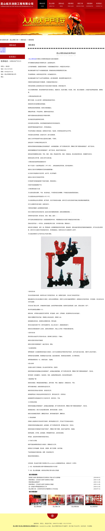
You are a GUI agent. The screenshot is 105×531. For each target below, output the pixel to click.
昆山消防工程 (14, 40)
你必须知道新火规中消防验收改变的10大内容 (45, 466)
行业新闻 (3, 50)
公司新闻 (3, 48)
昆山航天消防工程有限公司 (41, 463)
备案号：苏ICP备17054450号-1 (72, 526)
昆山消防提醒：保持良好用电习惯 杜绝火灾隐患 (46, 470)
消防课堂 (31, 40)
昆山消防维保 (94, 506)
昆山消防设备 (32, 59)
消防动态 (23, 40)
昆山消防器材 (37, 506)
